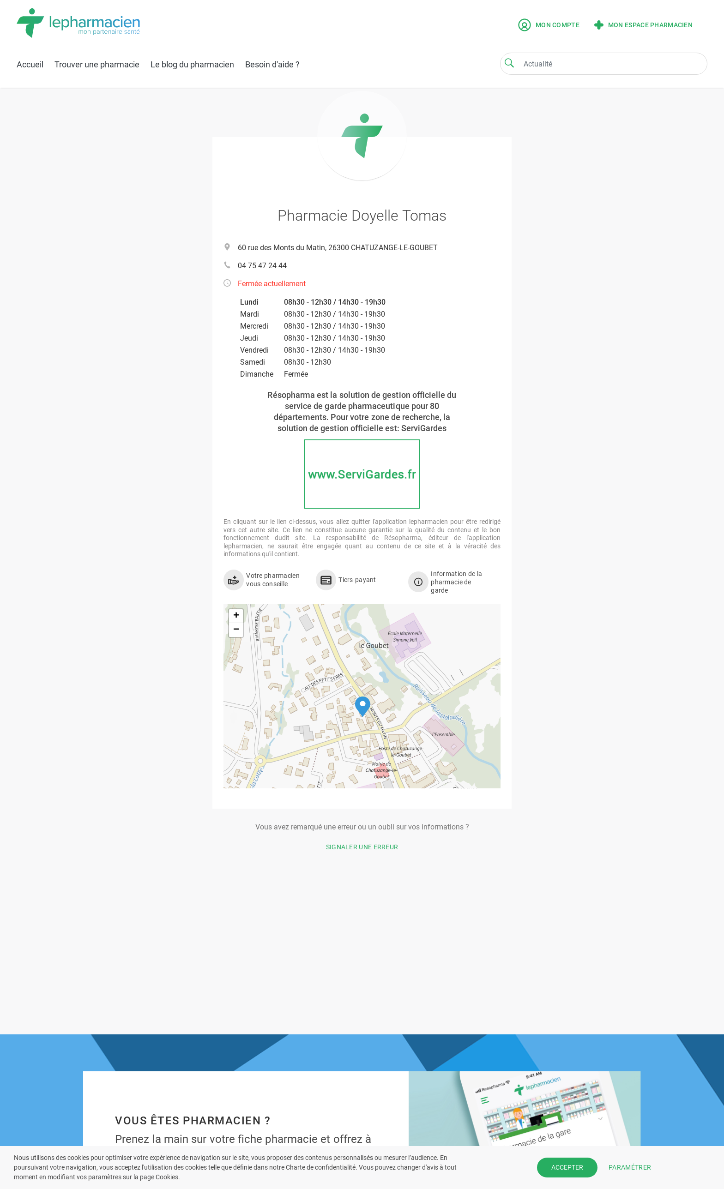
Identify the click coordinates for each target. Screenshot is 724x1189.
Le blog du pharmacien (192, 64)
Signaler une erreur (362, 847)
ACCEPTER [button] (567, 1167)
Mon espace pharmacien (643, 25)
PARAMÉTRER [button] (630, 1167)
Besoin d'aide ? (272, 64)
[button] (362, 707)
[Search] (509, 62)
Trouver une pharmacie (96, 64)
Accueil (30, 64)
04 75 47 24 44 (262, 265)
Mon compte (548, 24)
